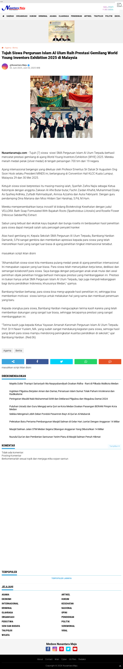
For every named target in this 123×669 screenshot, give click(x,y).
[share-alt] (13, 361)
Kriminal (43, 16)
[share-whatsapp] (85, 361)
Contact (48, 659)
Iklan (57, 659)
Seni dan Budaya (11, 626)
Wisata (6, 635)
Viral (65, 630)
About (40, 659)
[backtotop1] (120, 665)
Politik (108, 16)
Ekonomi (6, 599)
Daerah (10, 16)
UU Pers (72, 659)
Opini (64, 612)
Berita (15, 48)
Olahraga (64, 16)
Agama (53, 16)
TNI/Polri (98, 16)
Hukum (33, 16)
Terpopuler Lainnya (61, 578)
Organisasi (21, 16)
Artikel (88, 16)
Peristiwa (7, 621)
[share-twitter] (61, 361)
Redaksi (82, 659)
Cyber (64, 659)
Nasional (67, 608)
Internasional (10, 603)
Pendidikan (76, 16)
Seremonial (68, 626)
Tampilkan (114, 446)
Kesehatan (68, 603)
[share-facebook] (37, 361)
